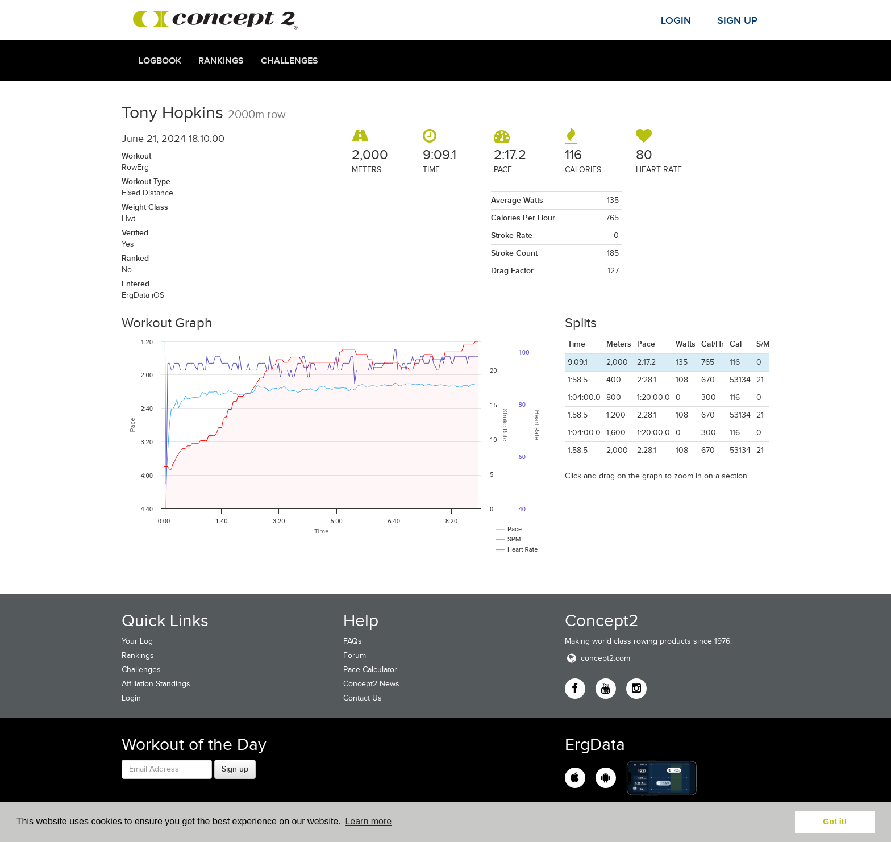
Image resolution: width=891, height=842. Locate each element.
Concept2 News (371, 684)
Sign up (235, 768)
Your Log (137, 641)
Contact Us (362, 698)
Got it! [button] (835, 821)
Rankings (221, 61)
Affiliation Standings (156, 684)
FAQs (352, 641)
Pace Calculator (370, 669)
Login (676, 20)
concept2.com (597, 658)
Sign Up (737, 20)
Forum (354, 655)
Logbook (160, 61)
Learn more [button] (368, 821)
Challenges (289, 61)
